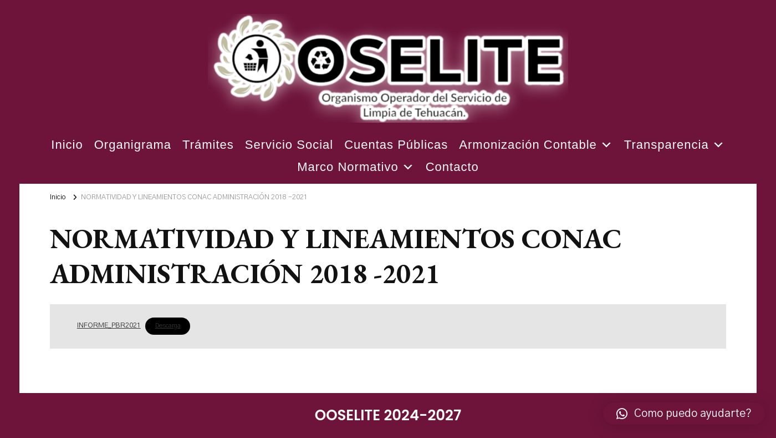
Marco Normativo (355, 167)
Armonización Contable (535, 145)
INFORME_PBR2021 (109, 325)
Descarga (168, 326)
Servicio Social (289, 145)
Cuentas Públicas (396, 145)
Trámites (208, 145)
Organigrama (132, 145)
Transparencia (674, 145)
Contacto (452, 167)
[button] (684, 413)
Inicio (67, 145)
